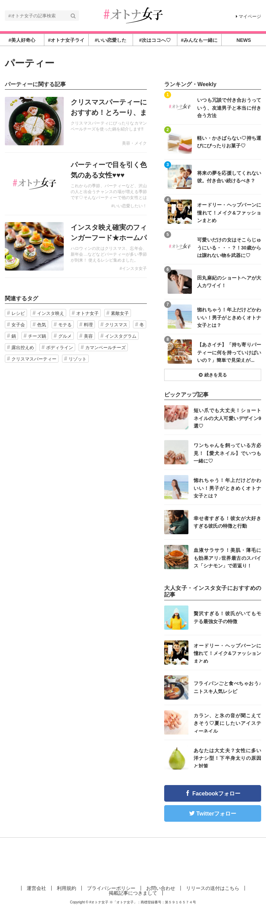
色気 (41, 324)
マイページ (248, 16)
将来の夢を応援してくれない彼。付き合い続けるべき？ (229, 176)
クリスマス (116, 324)
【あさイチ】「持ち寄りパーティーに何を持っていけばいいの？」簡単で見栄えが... (229, 352)
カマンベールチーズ (105, 347)
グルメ (65, 336)
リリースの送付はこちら (212, 888)
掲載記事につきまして (133, 893)
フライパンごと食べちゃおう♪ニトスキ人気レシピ (227, 687)
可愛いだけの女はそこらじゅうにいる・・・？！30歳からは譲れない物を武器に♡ (229, 247)
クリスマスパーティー (33, 359)
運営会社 (36, 888)
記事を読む (76, 121)
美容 (88, 336)
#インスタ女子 (133, 268)
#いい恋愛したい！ (129, 205)
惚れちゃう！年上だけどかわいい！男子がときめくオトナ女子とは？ (229, 317)
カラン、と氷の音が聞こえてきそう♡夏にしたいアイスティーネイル (227, 723)
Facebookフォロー (216, 793)
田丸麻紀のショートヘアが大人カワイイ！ (229, 281)
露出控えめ (22, 347)
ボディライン (59, 347)
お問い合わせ (160, 888)
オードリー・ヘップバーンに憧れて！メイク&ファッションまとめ (229, 212)
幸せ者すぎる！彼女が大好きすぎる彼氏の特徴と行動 (227, 522)
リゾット (78, 359)
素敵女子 (120, 313)
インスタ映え (50, 313)
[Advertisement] (133, 860)
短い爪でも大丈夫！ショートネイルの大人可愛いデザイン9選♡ (227, 418)
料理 (88, 324)
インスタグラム (120, 336)
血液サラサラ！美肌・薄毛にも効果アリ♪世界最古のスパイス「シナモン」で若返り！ (227, 557)
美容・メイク (134, 143)
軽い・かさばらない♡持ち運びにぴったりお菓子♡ (229, 141)
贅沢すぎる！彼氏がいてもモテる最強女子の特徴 (227, 617)
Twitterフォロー (216, 814)
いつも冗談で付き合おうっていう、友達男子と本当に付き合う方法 (229, 107)
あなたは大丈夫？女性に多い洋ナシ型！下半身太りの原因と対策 (227, 758)
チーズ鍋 (37, 336)
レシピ (18, 313)
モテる (65, 324)
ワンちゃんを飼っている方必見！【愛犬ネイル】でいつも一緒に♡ (227, 453)
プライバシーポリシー (111, 888)
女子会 (18, 324)
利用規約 (66, 888)
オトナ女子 (87, 313)
